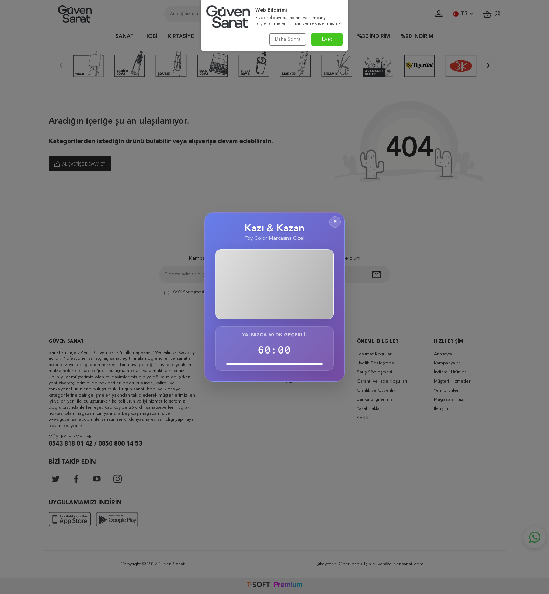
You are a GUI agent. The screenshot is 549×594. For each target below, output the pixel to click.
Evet (327, 39)
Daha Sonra (287, 39)
